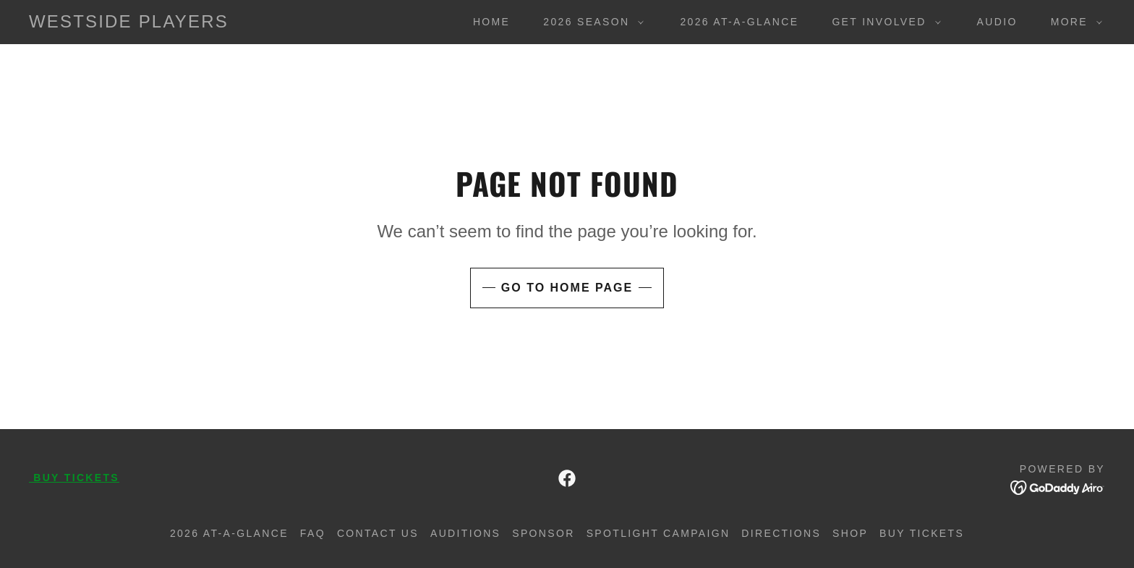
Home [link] (491, 21)
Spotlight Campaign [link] (658, 533)
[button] (590, 21)
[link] (129, 23)
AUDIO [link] (997, 21)
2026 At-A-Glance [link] (739, 21)
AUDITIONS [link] (465, 533)
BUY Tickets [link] (921, 533)
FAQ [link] (312, 533)
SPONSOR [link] (543, 533)
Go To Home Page (567, 287)
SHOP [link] (850, 533)
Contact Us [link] (378, 533)
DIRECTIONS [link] (781, 533)
